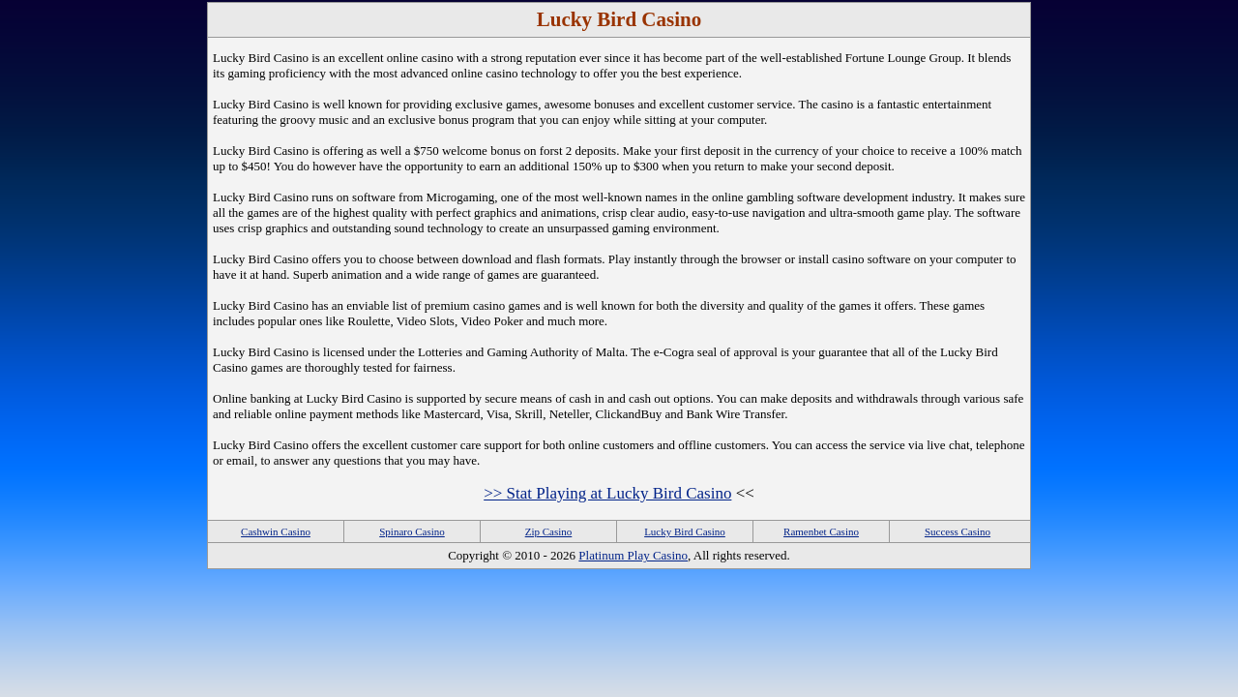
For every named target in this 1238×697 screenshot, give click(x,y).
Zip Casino (549, 531)
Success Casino (957, 531)
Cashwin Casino (275, 531)
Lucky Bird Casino (684, 531)
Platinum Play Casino (633, 555)
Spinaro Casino (412, 531)
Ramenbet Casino (821, 531)
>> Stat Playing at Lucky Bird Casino (607, 493)
